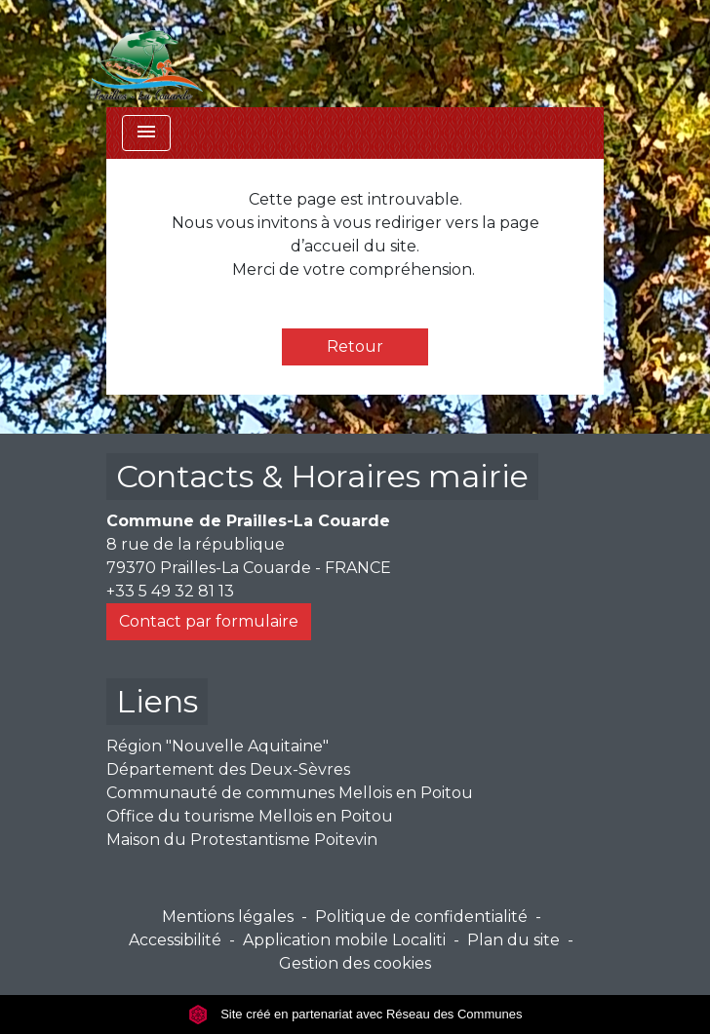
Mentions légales (228, 916)
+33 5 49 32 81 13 (170, 591)
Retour (355, 346)
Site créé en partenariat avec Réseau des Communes (355, 1014)
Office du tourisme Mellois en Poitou (249, 816)
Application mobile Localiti (344, 940)
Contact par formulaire (208, 621)
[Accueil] (147, 53)
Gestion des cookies (355, 963)
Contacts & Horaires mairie (322, 476)
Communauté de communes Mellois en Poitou (289, 793)
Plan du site (513, 940)
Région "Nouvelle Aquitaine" (217, 746)
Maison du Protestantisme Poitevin (241, 839)
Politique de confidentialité (421, 916)
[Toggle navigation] (146, 133)
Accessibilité (175, 940)
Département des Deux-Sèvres (228, 769)
